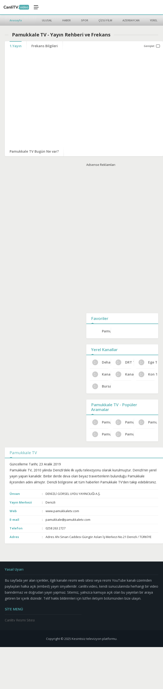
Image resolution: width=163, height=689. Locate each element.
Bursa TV (101, 386)
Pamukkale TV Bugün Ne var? (34, 151)
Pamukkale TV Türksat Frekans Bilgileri (101, 422)
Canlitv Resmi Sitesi (20, 620)
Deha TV (101, 362)
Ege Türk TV (148, 362)
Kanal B (125, 374)
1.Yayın (16, 46)
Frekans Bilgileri (44, 46)
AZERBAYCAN (131, 20)
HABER (66, 20)
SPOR (84, 20)
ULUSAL (47, 20)
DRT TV (125, 362)
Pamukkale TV (106, 331)
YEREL (153, 20)
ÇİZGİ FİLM (105, 20)
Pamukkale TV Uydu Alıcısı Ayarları (125, 434)
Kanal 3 (101, 374)
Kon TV (148, 374)
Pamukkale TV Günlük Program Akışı (101, 434)
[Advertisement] (122, 239)
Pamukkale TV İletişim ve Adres (125, 422)
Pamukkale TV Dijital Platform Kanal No (148, 422)
